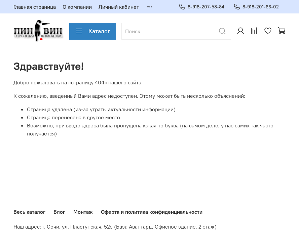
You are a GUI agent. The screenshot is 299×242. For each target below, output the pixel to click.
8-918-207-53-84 (201, 6)
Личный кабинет (119, 6)
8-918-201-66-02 (256, 6)
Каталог (92, 31)
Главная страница (34, 6)
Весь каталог (29, 211)
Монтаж (83, 211)
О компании (77, 6)
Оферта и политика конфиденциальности (151, 211)
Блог (59, 211)
